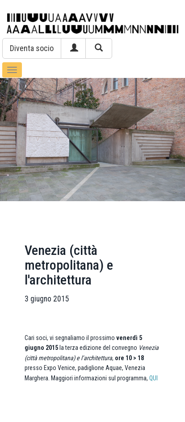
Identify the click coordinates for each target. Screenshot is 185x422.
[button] (31, 48)
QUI (153, 378)
